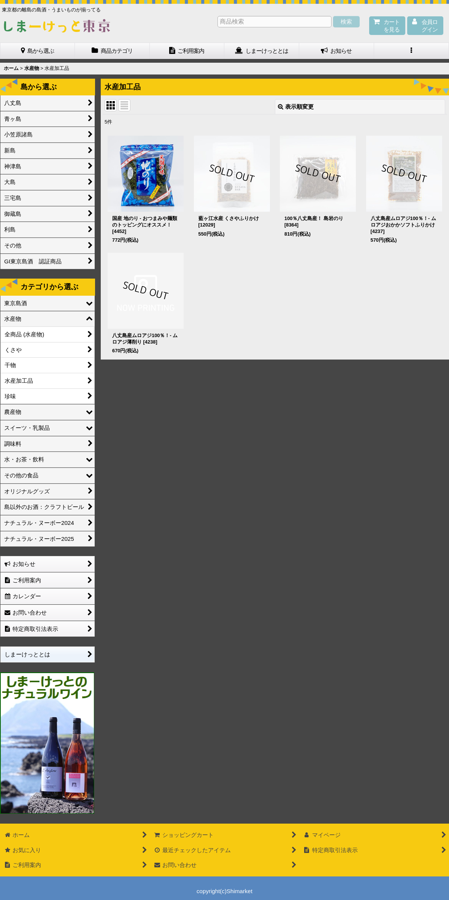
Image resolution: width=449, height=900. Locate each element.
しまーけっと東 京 (57, 26)
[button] (411, 51)
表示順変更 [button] (296, 106)
